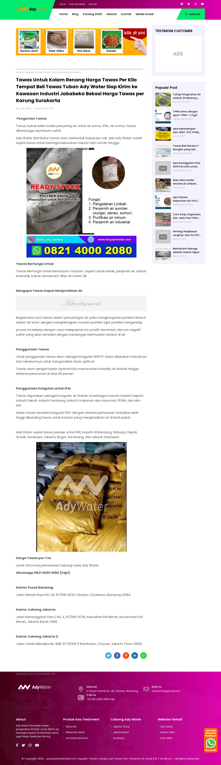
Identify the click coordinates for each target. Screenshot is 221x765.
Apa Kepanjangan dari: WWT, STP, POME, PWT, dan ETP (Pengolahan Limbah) (186, 130)
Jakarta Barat (121, 732)
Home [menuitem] (63, 14)
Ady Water (25, 108)
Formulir (93, 4)
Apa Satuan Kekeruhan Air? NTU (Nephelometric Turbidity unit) (185, 199)
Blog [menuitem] (75, 14)
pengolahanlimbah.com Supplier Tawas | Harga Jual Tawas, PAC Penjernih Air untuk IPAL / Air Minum (109, 758)
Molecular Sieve (75, 732)
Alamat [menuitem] (111, 14)
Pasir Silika (166, 738)
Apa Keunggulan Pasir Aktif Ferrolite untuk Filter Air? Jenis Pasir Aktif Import (187, 164)
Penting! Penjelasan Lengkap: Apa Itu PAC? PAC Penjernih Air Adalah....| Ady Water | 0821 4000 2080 (187, 233)
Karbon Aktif (167, 732)
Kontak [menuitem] (126, 14)
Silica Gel (71, 726)
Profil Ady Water (77, 4)
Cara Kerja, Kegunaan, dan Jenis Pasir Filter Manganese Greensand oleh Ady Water (187, 216)
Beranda (20, 69)
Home (62, 4)
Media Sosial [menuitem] (144, 14)
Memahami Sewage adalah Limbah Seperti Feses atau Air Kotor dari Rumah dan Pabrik (187, 250)
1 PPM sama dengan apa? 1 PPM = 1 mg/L (185, 113)
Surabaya (118, 738)
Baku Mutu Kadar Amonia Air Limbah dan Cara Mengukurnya (184, 182)
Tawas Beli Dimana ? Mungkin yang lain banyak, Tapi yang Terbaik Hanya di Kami (187, 147)
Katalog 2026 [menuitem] (92, 14)
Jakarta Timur (121, 726)
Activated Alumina (77, 738)
